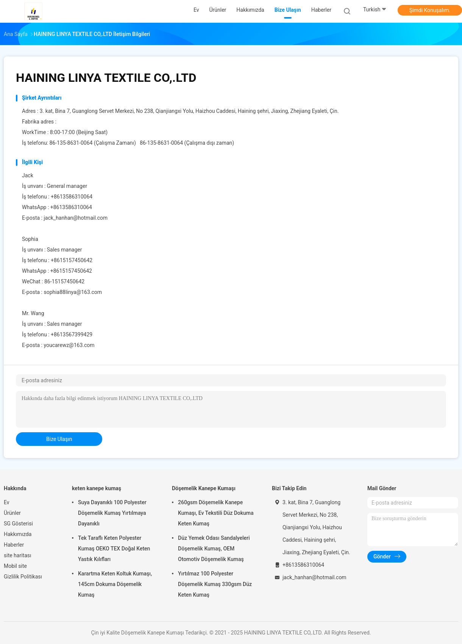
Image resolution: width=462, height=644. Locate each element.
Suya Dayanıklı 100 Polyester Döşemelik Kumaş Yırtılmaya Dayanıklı (112, 513)
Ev (6, 502)
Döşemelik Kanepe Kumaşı (204, 488)
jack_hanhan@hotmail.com (76, 218)
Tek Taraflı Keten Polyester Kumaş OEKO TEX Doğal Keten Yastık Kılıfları (114, 548)
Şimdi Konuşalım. (429, 10)
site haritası (17, 555)
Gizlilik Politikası (23, 577)
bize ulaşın (59, 439)
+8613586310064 (71, 207)
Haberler (14, 545)
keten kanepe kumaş (96, 488)
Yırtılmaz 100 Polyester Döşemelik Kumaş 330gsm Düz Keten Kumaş (215, 584)
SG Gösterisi (18, 524)
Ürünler (12, 513)
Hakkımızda (17, 534)
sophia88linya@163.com (73, 292)
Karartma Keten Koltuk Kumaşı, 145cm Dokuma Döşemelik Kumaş (115, 584)
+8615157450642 (71, 271)
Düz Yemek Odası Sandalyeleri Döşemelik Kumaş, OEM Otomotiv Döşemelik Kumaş (214, 548)
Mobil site (15, 566)
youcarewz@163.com (69, 345)
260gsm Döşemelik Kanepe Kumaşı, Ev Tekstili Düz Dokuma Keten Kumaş (216, 513)
